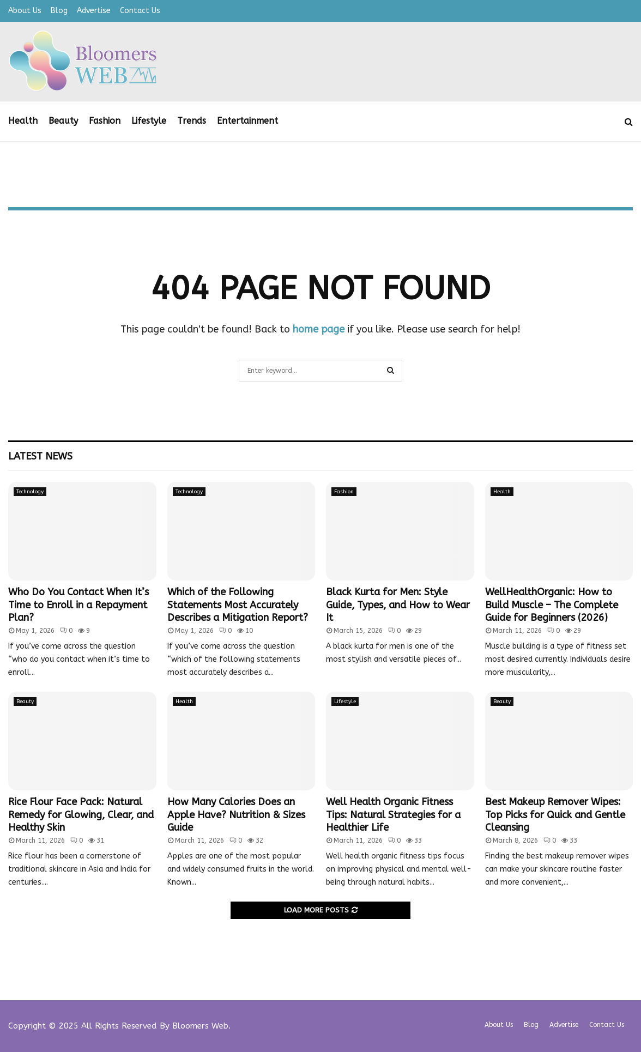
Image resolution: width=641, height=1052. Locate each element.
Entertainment (247, 121)
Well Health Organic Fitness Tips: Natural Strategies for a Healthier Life (393, 814)
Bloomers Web (200, 1026)
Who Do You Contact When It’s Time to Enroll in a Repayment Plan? (78, 605)
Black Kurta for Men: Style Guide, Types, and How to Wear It (398, 605)
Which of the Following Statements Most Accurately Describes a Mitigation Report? (237, 605)
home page (318, 329)
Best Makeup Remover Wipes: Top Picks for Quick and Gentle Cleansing (555, 814)
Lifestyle (148, 121)
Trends (191, 121)
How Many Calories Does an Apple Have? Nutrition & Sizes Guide (236, 814)
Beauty (63, 121)
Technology (30, 491)
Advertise (94, 10)
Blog (59, 10)
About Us (24, 10)
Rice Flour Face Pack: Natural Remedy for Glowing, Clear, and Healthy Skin (81, 814)
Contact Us (140, 10)
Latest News (40, 456)
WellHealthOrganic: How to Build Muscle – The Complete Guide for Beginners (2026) (551, 605)
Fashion (104, 121)
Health (23, 121)
